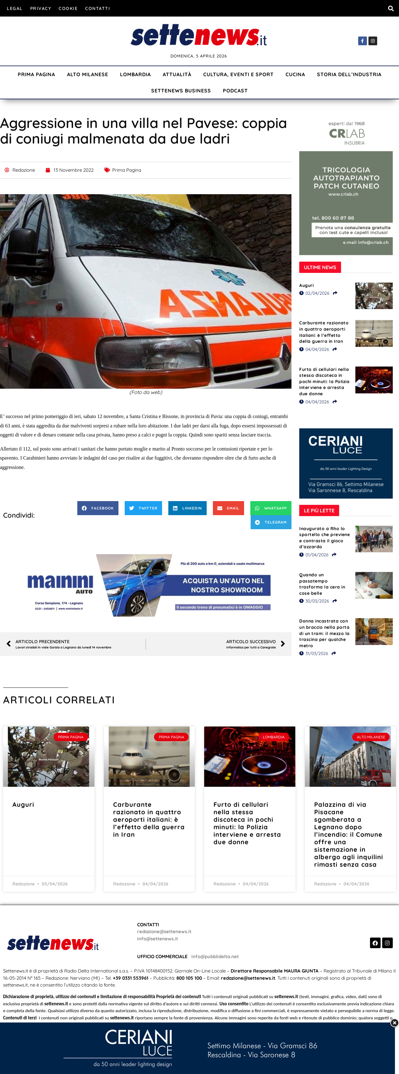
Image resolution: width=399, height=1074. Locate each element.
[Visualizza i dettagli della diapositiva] (146, 585)
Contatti (97, 8)
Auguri (306, 285)
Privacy (40, 8)
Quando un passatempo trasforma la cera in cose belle (322, 584)
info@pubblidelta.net (215, 956)
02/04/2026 (314, 293)
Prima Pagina (36, 74)
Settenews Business (181, 90)
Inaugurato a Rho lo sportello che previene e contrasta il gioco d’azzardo (324, 538)
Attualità (177, 74)
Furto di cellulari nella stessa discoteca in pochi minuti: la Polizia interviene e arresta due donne (324, 382)
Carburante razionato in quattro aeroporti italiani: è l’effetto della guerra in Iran (324, 332)
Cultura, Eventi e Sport (238, 74)
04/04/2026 (314, 349)
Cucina (295, 74)
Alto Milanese (87, 74)
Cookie (68, 8)
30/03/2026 (314, 601)
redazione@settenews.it (164, 931)
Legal (15, 8)
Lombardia (135, 74)
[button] (391, 8)
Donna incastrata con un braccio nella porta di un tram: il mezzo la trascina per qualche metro (324, 633)
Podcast (235, 90)
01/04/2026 (314, 555)
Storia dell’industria (349, 74)
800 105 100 (189, 978)
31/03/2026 (313, 653)
